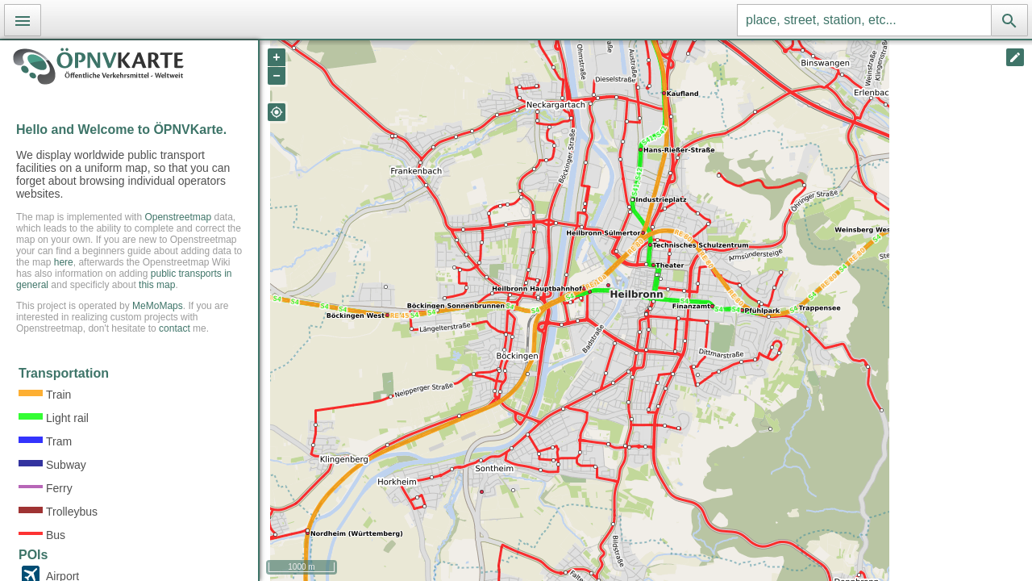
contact (174, 328)
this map (157, 284)
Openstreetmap (177, 217)
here (63, 262)
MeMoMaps (157, 305)
